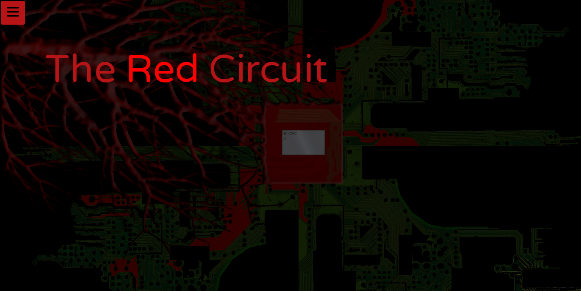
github (52, 243)
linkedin (55, 264)
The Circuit (187, 69)
